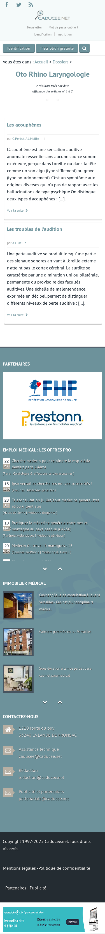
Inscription (64, 34)
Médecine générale (40, 490)
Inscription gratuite (57, 48)
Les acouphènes (24, 124)
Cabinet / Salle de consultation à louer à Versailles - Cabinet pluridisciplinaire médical (69, 602)
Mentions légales (20, 868)
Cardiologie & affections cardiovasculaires (43, 473)
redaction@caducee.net (41, 777)
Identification (43, 34)
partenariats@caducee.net (44, 798)
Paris (7, 473)
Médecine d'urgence (41, 512)
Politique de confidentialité (64, 868)
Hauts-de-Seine (14, 512)
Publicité (38, 888)
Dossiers (61, 62)
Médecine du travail (55, 552)
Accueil (41, 62)
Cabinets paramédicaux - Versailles (65, 631)
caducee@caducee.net (40, 756)
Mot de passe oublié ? (63, 27)
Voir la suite (17, 210)
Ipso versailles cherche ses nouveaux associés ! (52, 483)
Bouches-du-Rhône (26, 552)
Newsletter (34, 27)
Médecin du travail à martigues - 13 (42, 545)
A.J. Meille (19, 243)
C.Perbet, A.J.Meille (25, 138)
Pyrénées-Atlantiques (19, 535)
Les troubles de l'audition (34, 229)
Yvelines (19, 490)
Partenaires (16, 888)
